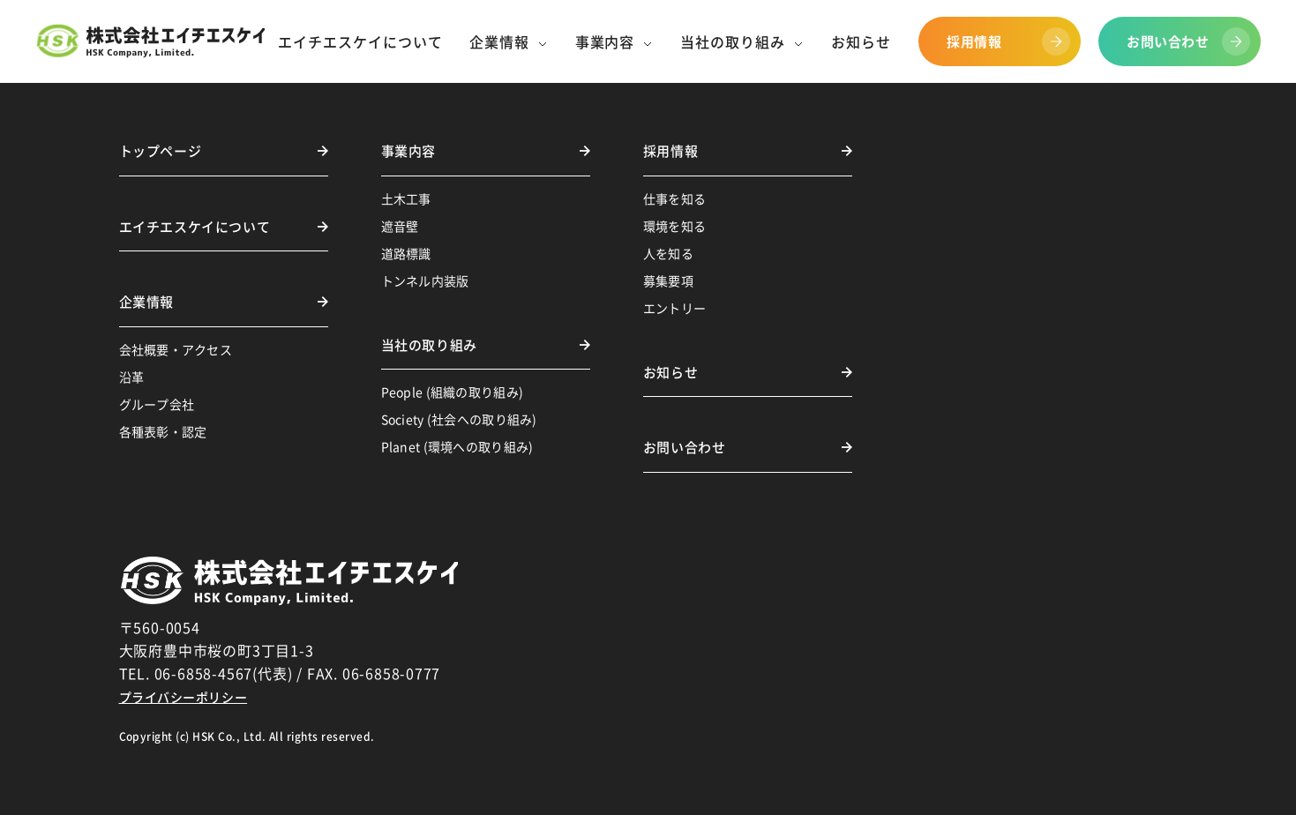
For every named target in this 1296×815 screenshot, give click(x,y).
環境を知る (674, 226)
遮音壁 (400, 226)
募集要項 (668, 280)
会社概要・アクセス (176, 349)
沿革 (132, 376)
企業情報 (146, 301)
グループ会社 (157, 404)
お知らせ (670, 372)
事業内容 (408, 151)
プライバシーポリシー (183, 697)
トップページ (160, 151)
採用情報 (670, 151)
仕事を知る (674, 198)
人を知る (668, 253)
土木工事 (406, 198)
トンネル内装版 (425, 280)
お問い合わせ (684, 447)
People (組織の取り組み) (452, 391)
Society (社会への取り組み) (459, 419)
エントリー (674, 308)
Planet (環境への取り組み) (457, 446)
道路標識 (406, 253)
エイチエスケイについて (195, 226)
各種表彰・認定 (163, 431)
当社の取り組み (429, 345)
